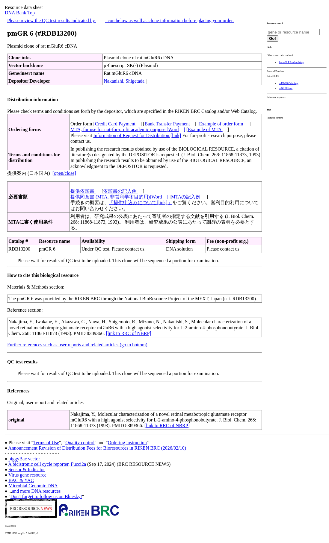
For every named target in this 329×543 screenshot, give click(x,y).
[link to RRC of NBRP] (128, 333)
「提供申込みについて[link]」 (140, 202)
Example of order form (221, 123)
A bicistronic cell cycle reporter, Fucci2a (47, 464)
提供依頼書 (83, 191)
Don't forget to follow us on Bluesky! (46, 496)
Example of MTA (205, 129)
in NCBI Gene (285, 88)
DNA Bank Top (20, 12)
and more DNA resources (36, 491)
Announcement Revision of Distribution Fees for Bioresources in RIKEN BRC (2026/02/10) (97, 448)
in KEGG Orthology (288, 83)
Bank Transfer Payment (167, 123)
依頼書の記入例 (120, 191)
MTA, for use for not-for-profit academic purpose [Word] (127, 129)
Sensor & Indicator (26, 469)
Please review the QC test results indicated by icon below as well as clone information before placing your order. (120, 20)
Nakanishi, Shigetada (124, 81)
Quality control (79, 442)
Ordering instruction (127, 442)
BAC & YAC (21, 480)
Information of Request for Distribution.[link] (137, 135)
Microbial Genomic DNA (33, 485)
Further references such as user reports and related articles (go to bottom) (77, 344)
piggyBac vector (24, 458)
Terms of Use (46, 442)
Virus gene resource (27, 474)
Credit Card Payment (115, 123)
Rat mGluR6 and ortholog (291, 62)
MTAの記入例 (186, 196)
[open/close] (64, 173)
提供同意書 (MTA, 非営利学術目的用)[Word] (119, 196)
